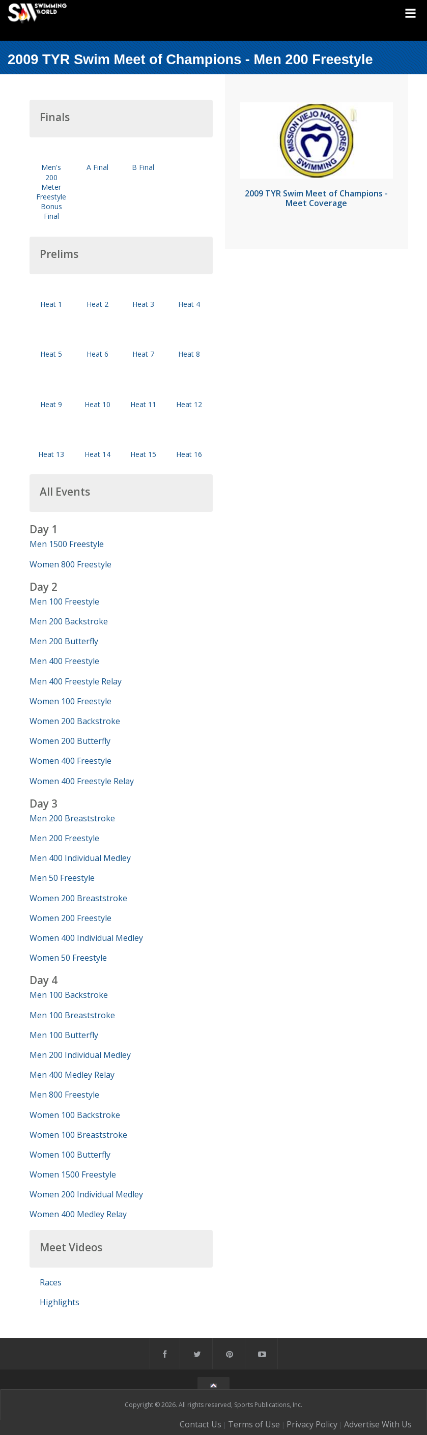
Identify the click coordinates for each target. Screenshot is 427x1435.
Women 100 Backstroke (75, 1115)
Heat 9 (51, 404)
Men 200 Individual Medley (80, 1054)
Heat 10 (97, 404)
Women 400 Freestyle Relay (82, 781)
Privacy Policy (312, 1424)
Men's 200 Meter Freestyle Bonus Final (51, 191)
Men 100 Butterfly (64, 1035)
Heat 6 (97, 354)
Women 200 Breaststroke (78, 898)
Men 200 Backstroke (69, 621)
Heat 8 (189, 354)
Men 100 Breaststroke (72, 1015)
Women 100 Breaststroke (78, 1134)
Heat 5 (51, 354)
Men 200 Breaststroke (72, 818)
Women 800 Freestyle (70, 564)
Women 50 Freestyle (68, 957)
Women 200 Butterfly (70, 741)
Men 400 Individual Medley (80, 858)
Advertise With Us (378, 1424)
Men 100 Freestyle (64, 601)
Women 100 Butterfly (70, 1154)
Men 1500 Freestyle (67, 544)
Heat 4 (189, 304)
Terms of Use (254, 1424)
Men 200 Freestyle (64, 838)
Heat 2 (97, 304)
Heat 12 (189, 404)
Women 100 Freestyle (70, 701)
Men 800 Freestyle (64, 1094)
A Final (97, 167)
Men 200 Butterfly (64, 641)
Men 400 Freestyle (64, 661)
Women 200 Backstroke (75, 721)
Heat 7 (143, 354)
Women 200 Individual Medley (86, 1194)
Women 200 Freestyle (70, 918)
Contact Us (200, 1424)
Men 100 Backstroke (69, 994)
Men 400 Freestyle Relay (76, 681)
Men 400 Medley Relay (72, 1074)
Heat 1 (51, 304)
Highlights (59, 1302)
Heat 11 (143, 404)
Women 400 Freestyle (70, 760)
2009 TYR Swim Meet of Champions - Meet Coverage (316, 198)
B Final (143, 167)
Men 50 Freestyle (62, 877)
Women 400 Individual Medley (86, 937)
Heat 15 (143, 454)
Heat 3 (143, 304)
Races (51, 1282)
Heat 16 (189, 454)
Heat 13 (51, 454)
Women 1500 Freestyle (73, 1174)
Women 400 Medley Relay (78, 1214)
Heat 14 (97, 454)
